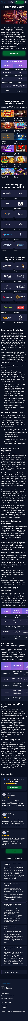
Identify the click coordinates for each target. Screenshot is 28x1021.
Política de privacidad (7, 998)
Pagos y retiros (5, 1005)
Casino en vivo (12, 107)
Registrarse (19, 2)
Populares (5, 107)
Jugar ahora (14, 53)
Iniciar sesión (11, 2)
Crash (18, 107)
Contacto (3, 1007)
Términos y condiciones (7, 995)
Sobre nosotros (5, 993)
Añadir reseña (14, 787)
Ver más (14, 851)
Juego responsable (6, 1002)
